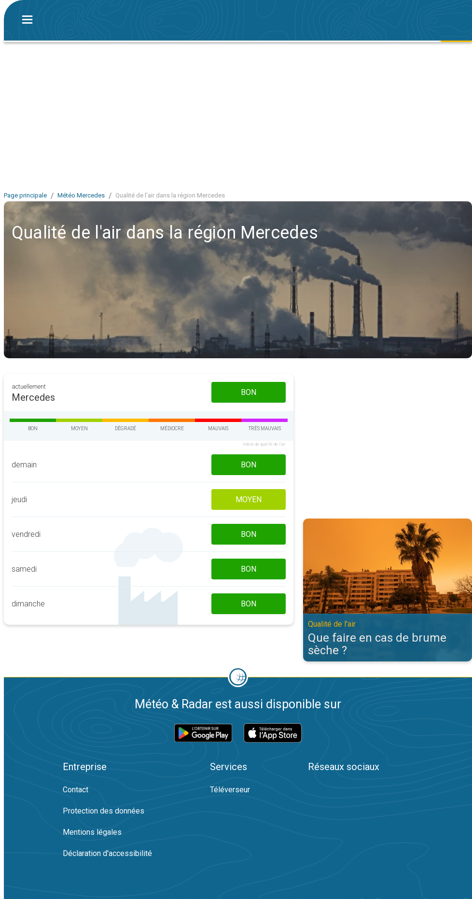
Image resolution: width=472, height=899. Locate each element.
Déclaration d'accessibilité (107, 853)
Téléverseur (230, 789)
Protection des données (103, 810)
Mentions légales (92, 832)
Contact (75, 789)
